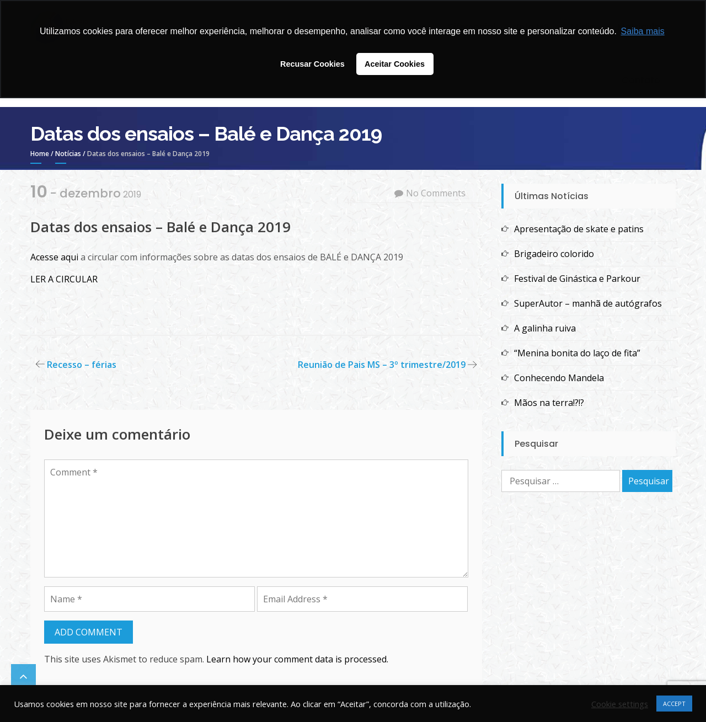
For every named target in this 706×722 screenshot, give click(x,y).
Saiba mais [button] (643, 31)
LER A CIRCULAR (64, 279)
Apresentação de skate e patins (579, 229)
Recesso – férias (81, 365)
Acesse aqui (55, 257)
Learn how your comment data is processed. (297, 659)
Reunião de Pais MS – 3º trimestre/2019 (382, 365)
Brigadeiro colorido (554, 254)
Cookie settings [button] (619, 704)
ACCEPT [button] (674, 703)
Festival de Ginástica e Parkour (577, 278)
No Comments (436, 193)
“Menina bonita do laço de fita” (577, 353)
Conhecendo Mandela (559, 378)
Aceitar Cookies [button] (395, 64)
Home (39, 153)
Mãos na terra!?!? (549, 403)
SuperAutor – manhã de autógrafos (588, 303)
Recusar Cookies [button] (312, 64)
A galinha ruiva (545, 328)
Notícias (68, 153)
